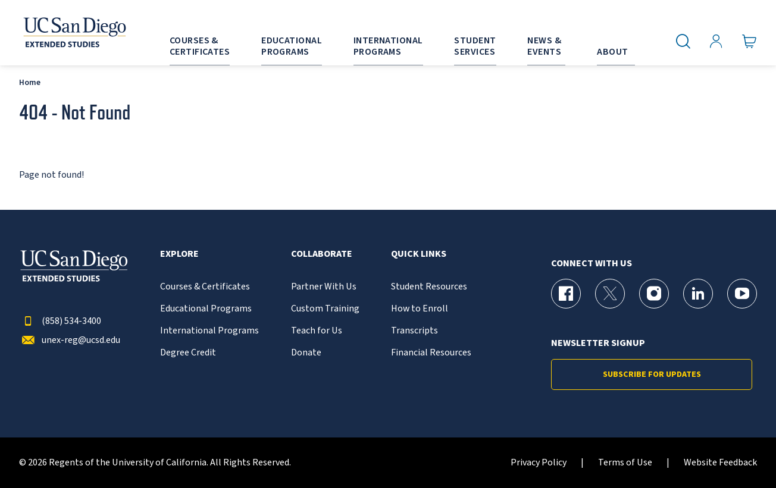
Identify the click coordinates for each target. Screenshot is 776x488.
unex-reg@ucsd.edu (69, 340)
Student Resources (429, 287)
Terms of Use (625, 462)
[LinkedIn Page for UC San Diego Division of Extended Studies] (698, 293)
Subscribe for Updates (652, 374)
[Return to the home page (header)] (74, 32)
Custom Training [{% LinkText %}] (325, 309)
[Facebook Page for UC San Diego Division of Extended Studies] (566, 293)
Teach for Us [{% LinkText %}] (316, 331)
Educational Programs (206, 309)
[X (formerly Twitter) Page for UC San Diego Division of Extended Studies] (610, 293)
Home (29, 82)
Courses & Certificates (205, 287)
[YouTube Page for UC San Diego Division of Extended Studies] (742, 293)
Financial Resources (431, 353)
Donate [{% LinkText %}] (306, 353)
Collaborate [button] (321, 254)
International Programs (209, 331)
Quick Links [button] (418, 254)
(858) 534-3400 (60, 321)
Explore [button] (179, 254)
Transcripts (414, 331)
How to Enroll (419, 309)
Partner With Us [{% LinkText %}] (323, 287)
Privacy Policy (539, 462)
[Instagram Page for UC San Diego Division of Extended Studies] (654, 293)
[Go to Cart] (749, 41)
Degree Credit (188, 353)
